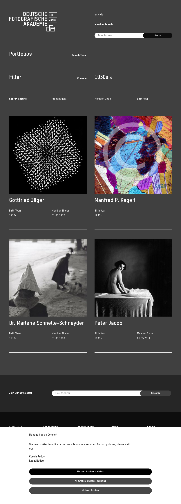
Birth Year (142, 98)
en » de (99, 14)
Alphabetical (59, 98)
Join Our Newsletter (20, 393)
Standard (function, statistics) (90, 472)
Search (158, 35)
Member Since (103, 98)
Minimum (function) (90, 490)
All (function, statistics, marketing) (90, 481)
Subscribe (155, 393)
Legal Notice (36, 460)
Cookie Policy (37, 456)
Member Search (104, 24)
